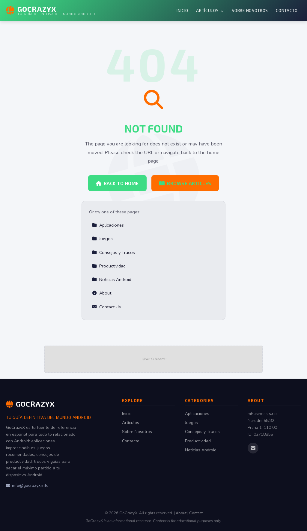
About (101, 293)
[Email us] (253, 448)
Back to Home (117, 183)
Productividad (109, 266)
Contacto (286, 10)
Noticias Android (111, 279)
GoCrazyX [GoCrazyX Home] (30, 403)
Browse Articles (185, 183)
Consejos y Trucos (113, 252)
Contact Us (106, 307)
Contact (196, 513)
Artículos (210, 10)
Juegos (102, 239)
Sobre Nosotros (250, 10)
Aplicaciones (108, 225)
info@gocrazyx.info (27, 485)
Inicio (182, 10)
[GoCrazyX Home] (50, 10)
